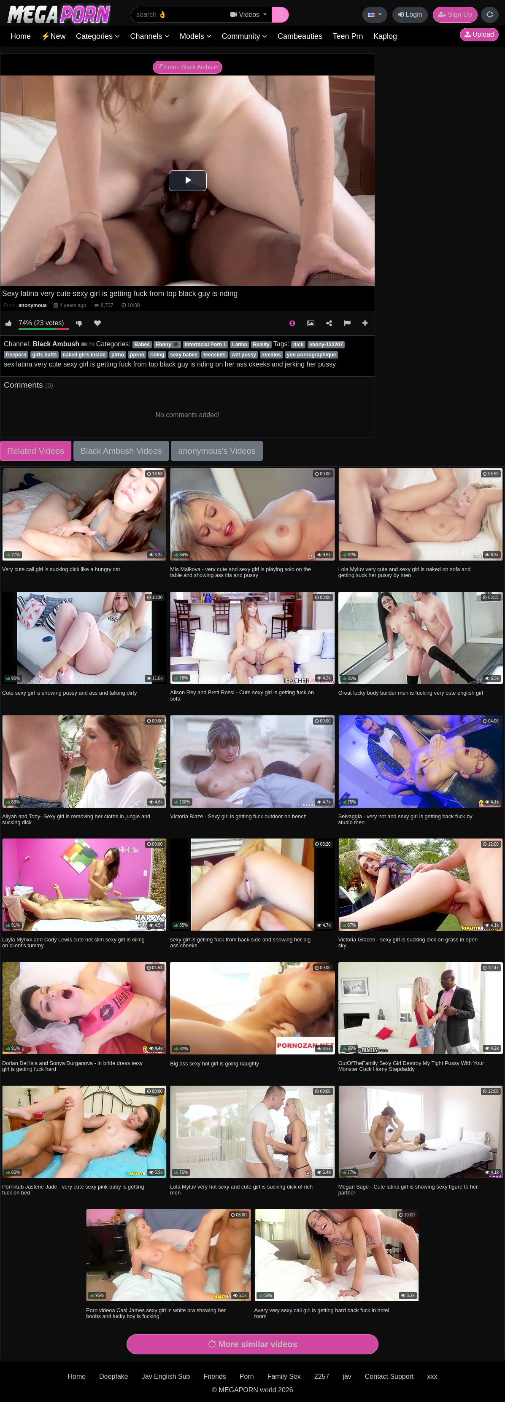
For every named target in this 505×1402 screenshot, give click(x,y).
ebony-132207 (326, 345)
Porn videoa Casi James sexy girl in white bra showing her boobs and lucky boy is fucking (156, 1313)
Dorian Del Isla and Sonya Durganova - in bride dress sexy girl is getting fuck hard (72, 1066)
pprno (137, 355)
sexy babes (183, 355)
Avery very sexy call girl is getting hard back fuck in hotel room (321, 1313)
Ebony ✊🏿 (167, 345)
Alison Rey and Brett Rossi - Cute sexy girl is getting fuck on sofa (242, 695)
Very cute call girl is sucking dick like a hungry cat (61, 569)
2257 (321, 1376)
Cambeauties (300, 36)
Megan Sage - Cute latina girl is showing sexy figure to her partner (408, 1190)
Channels (149, 36)
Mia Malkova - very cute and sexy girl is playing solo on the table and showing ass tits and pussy (240, 572)
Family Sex (284, 1376)
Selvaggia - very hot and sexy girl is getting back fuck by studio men (405, 819)
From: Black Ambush (188, 67)
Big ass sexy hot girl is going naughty (214, 1063)
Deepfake (113, 1376)
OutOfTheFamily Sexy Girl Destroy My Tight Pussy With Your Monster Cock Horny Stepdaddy (411, 1066)
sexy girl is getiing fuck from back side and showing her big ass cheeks (240, 942)
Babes (142, 345)
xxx (432, 1376)
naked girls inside (84, 355)
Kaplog (385, 36)
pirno (117, 355)
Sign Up (455, 14)
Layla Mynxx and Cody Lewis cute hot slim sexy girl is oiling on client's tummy (73, 942)
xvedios (271, 355)
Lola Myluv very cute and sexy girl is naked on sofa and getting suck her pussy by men (404, 572)
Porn (247, 1376)
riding (157, 355)
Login (410, 14)
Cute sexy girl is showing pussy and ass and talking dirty (69, 693)
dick (298, 345)
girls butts (44, 355)
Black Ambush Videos (121, 451)
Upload (479, 34)
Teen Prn (347, 36)
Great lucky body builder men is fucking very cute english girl (410, 693)
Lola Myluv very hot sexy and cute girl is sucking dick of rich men (241, 1190)
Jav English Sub (166, 1376)
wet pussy (244, 355)
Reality (261, 345)
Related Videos (35, 451)
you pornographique (311, 355)
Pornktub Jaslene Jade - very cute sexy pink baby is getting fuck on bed (73, 1190)
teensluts (214, 355)
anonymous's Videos (217, 451)
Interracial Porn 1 (205, 345)
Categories (98, 36)
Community (244, 36)
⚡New (53, 36)
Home (21, 36)
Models (195, 36)
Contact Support (389, 1376)
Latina (239, 345)
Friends (214, 1376)
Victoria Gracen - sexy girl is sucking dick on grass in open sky (408, 942)
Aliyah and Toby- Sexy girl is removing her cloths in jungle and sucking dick (76, 819)
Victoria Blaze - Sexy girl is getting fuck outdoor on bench (238, 816)
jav (347, 1376)
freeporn (16, 355)
